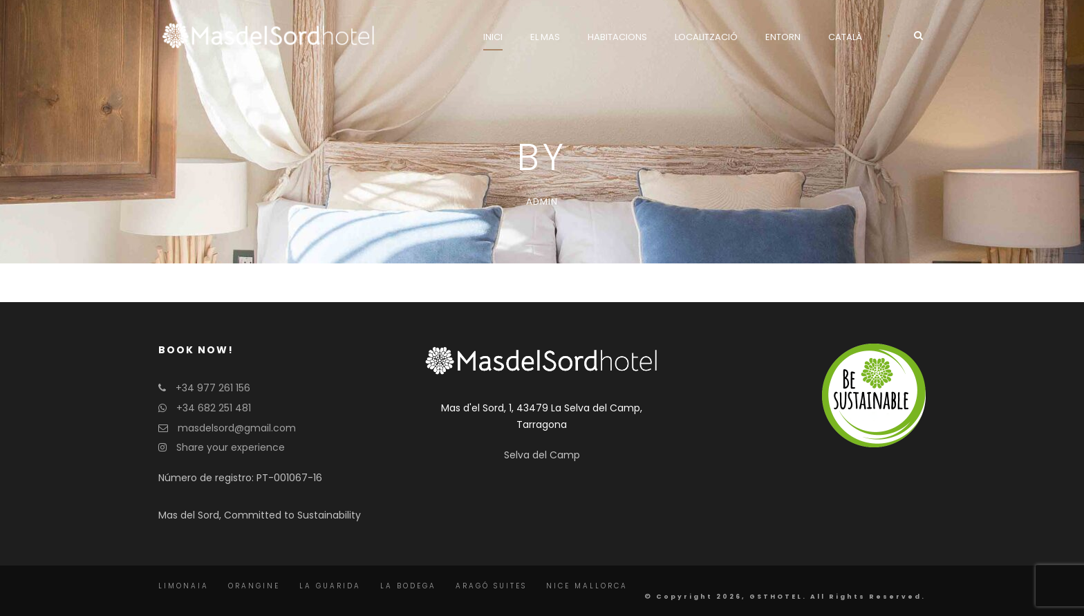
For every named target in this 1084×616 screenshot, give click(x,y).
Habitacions (617, 37)
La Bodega (408, 586)
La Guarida (330, 586)
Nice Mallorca (587, 586)
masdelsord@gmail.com (227, 428)
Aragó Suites (491, 586)
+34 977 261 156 (204, 388)
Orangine (254, 586)
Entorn (783, 37)
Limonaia (183, 586)
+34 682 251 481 (204, 408)
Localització (706, 37)
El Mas (545, 37)
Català (845, 37)
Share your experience (221, 447)
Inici (493, 37)
